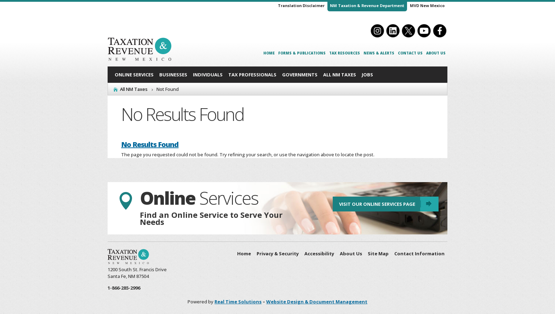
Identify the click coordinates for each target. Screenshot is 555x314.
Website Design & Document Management (316, 301)
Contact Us (410, 53)
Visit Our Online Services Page (377, 204)
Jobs (367, 74)
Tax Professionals (252, 74)
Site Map (378, 253)
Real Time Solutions (238, 301)
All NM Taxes (339, 74)
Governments (299, 74)
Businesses (173, 74)
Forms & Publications (302, 53)
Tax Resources (344, 53)
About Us (436, 53)
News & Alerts (379, 53)
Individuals (208, 74)
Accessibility (319, 253)
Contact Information (419, 253)
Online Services (134, 74)
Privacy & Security (278, 253)
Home (269, 53)
